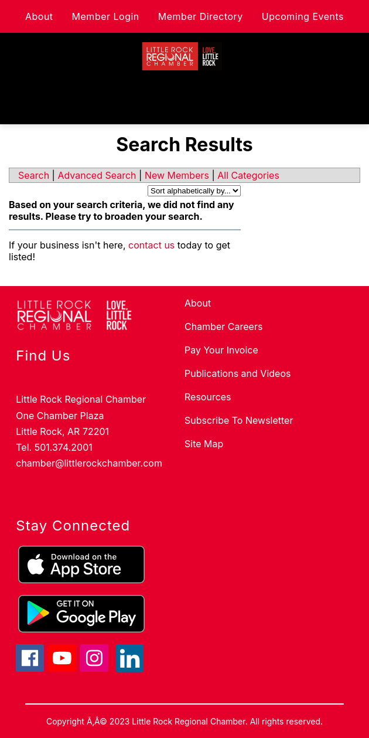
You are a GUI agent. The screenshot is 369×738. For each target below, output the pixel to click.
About (39, 16)
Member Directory (200, 16)
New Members (177, 175)
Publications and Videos (237, 373)
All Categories (248, 175)
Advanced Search (96, 175)
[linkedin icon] (130, 669)
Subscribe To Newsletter (238, 420)
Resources (207, 397)
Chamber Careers (223, 326)
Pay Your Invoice (221, 350)
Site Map (203, 444)
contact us (151, 245)
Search (33, 175)
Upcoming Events (303, 16)
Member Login (105, 16)
